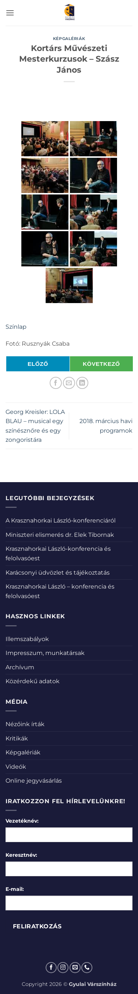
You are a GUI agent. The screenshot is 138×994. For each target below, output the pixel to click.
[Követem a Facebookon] (51, 967)
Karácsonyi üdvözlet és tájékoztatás (58, 572)
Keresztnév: (21, 855)
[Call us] (86, 967)
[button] (10, 13)
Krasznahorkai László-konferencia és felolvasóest (58, 553)
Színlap (16, 326)
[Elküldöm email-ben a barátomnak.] (69, 383)
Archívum (20, 667)
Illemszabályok (27, 639)
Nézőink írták (25, 724)
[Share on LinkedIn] (82, 383)
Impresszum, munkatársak (45, 652)
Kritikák (17, 738)
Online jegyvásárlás (34, 780)
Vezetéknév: (22, 821)
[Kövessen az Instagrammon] (62, 967)
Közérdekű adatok (33, 681)
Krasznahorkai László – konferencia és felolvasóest (60, 591)
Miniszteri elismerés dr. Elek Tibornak (60, 534)
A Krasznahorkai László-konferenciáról (61, 520)
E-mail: (15, 889)
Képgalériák (69, 38)
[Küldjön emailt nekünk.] (75, 967)
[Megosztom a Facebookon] (56, 383)
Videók (16, 766)
